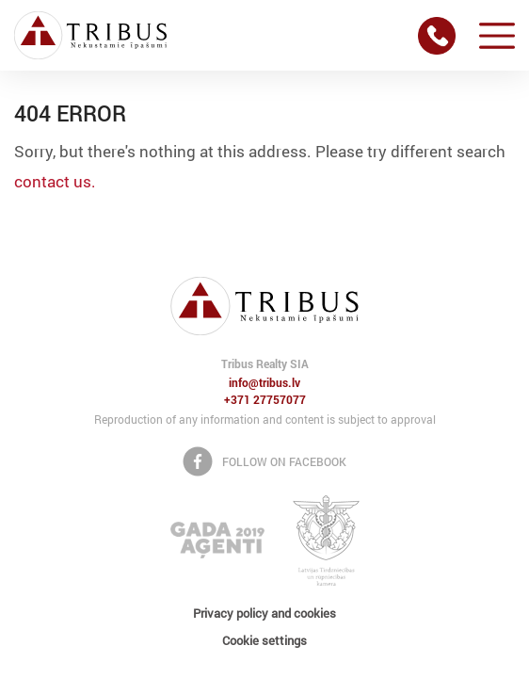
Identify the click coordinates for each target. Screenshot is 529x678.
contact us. (55, 181)
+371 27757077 (265, 400)
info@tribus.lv (264, 383)
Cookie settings (264, 640)
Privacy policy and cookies (264, 613)
